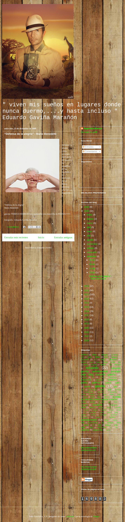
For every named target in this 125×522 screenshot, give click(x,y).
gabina (84, 382)
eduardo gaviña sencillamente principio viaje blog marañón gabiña (101, 371)
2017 (87, 315)
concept (94, 365)
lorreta (92, 402)
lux (109, 402)
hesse (83, 394)
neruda (103, 410)
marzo (90, 223)
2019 (87, 324)
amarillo (115, 355)
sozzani (110, 423)
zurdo (108, 430)
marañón (97, 404)
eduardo (92, 368)
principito (84, 417)
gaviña (100, 386)
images (91, 394)
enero (90, 215)
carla (91, 362)
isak (119, 394)
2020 (87, 328)
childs (113, 362)
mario (83, 407)
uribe (116, 425)
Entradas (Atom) (44, 247)
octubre (91, 248)
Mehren (92, 407)
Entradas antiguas (63, 237)
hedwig (118, 390)
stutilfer (86, 425)
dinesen (118, 365)
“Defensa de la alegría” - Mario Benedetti (30, 133)
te (93, 425)
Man (116, 402)
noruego (92, 412)
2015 (87, 307)
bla (95, 360)
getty (83, 390)
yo (116, 427)
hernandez (113, 392)
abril (89, 227)
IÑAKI (112, 394)
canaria (84, 362)
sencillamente (89, 419)
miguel (101, 407)
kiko (99, 397)
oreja (101, 412)
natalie (94, 410)
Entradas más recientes (16, 237)
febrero (90, 219)
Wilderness (102, 427)
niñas (111, 410)
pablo (109, 412)
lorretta (101, 402)
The (99, 425)
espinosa (113, 377)
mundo (86, 410)
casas (105, 362)
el (93, 377)
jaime (85, 397)
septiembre (92, 244)
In (99, 394)
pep (116, 412)
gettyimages (92, 390)
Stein (119, 423)
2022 (87, 336)
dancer (103, 364)
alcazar (104, 355)
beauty (114, 357)
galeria (108, 383)
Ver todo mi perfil (89, 132)
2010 (87, 286)
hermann (101, 392)
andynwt (70, 516)
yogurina (85, 430)
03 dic (92, 260)
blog (103, 359)
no (85, 412)
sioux (115, 420)
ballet (97, 357)
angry (89, 357)
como (86, 365)
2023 (87, 340)
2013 (87, 299)
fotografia (112, 380)
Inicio (41, 237)
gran (102, 389)
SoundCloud (93, 423)
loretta (83, 402)
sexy (106, 420)
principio (114, 415)
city (119, 362)
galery (118, 383)
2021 (87, 332)
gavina (87, 386)
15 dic (92, 268)
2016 (87, 311)
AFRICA (84, 355)
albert (94, 355)
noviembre (92, 252)
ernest (102, 377)
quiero (98, 417)
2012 (87, 294)
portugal (103, 415)
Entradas (88, 147)
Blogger (96, 516)
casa (98, 362)
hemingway (88, 392)
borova (113, 359)
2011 (87, 290)
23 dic (92, 272)
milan (109, 407)
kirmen (107, 397)
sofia (83, 423)
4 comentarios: (13, 227)
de (110, 365)
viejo (91, 427)
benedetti (85, 359)
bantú (106, 357)
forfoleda (99, 380)
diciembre (92, 256)
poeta (93, 415)
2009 (87, 211)
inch (104, 394)
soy (102, 423)
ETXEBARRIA (86, 380)
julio (89, 235)
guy (109, 389)
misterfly (117, 407)
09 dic (92, 264)
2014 (87, 303)
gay (115, 386)
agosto (90, 240)
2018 (87, 319)
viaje (83, 427)
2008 (87, 207)
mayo (90, 231)
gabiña (96, 382)
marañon (84, 405)
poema (83, 415)
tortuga (107, 425)
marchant (113, 405)
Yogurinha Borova (93, 128)
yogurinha (97, 430)
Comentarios (90, 151)
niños (119, 410)
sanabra (112, 417)
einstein (84, 377)
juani (92, 397)
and (82, 357)
